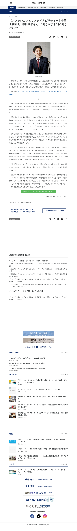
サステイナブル (26, 203)
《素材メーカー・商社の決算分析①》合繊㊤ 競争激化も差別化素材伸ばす (43, 449)
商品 (19, 401)
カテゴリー (64, 11)
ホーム (11, 16)
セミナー (20, 384)
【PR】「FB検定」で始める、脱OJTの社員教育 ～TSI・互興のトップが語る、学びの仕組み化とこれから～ (38, 280)
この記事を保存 (14, 36)
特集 (11, 11)
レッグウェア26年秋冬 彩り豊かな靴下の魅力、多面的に (28, 261)
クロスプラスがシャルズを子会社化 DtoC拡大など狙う (28, 358)
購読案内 (52, 7)
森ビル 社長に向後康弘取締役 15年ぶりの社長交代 (27, 363)
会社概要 (60, 7)
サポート (43, 7)
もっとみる (64, 352)
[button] (19, 3)
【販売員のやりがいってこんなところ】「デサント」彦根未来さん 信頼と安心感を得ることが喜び (38, 275)
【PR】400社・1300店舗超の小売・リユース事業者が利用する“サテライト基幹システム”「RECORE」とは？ (37, 285)
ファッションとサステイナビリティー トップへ (38, 191)
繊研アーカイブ (33, 7)
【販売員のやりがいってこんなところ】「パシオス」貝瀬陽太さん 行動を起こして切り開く (38, 270)
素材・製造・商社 (22, 451)
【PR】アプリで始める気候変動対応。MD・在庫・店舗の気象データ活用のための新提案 (38, 265)
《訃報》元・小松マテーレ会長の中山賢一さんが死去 (27, 368)
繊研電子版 (21, 7)
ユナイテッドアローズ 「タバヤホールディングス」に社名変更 (39, 389)
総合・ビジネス (22, 391)
